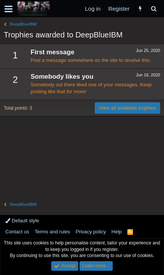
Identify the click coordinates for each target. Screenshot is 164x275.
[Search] (153, 9)
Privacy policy (91, 232)
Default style (22, 220)
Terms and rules (52, 232)
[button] (9, 8)
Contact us (17, 232)
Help (117, 232)
